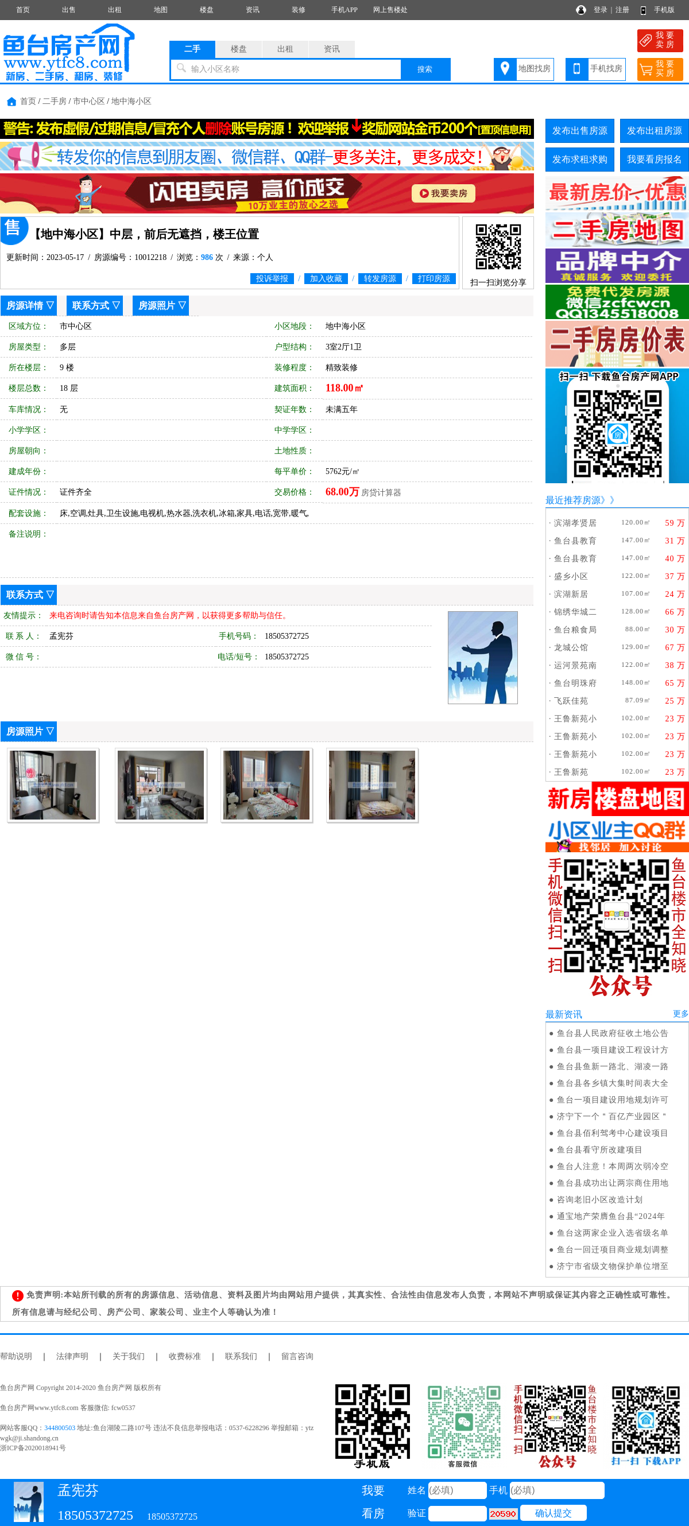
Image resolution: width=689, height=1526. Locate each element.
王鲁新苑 (571, 772)
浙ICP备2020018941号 (33, 1448)
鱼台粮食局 (575, 630)
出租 (115, 10)
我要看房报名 (654, 159)
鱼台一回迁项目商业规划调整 (613, 1249)
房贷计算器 (381, 492)
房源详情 (24, 305)
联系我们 (241, 1356)
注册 (622, 10)
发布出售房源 (579, 130)
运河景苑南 (575, 665)
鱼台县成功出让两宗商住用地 (613, 1183)
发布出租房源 (654, 130)
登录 (600, 10)
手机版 (664, 10)
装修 (298, 10)
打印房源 (434, 278)
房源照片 (156, 305)
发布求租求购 (579, 159)
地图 (161, 10)
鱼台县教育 (575, 541)
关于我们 (129, 1356)
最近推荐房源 (573, 500)
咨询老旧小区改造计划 (600, 1199)
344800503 (59, 1428)
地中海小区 (131, 101)
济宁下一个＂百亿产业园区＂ (613, 1116)
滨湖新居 (571, 594)
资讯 (253, 10)
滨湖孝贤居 (575, 523)
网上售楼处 (390, 10)
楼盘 (207, 10)
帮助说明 (16, 1356)
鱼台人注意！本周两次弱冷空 (613, 1166)
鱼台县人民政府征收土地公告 (613, 1033)
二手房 (54, 101)
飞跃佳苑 (571, 701)
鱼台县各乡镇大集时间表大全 (613, 1083)
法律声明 (72, 1356)
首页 (23, 10)
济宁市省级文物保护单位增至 (613, 1266)
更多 (681, 1013)
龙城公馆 (571, 647)
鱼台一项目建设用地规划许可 (613, 1100)
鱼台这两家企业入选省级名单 (613, 1233)
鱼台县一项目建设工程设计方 (613, 1050)
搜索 (424, 69)
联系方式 (90, 305)
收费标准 (185, 1356)
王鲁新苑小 (575, 719)
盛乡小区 (571, 576)
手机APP (344, 10)
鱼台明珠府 (575, 683)
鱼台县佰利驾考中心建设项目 (613, 1133)
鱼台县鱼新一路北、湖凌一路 (613, 1066)
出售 (69, 10)
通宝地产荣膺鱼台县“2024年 (611, 1216)
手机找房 (606, 68)
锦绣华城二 (575, 612)
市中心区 (89, 101)
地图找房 (534, 68)
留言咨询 (297, 1356)
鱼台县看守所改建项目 (600, 1150)
